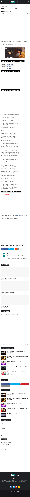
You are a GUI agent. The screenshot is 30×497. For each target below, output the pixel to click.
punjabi (22, 245)
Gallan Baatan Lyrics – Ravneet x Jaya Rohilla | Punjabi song (17, 372)
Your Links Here (4, 446)
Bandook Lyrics (7, 194)
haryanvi (2, 432)
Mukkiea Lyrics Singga (5, 306)
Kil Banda (5, 6)
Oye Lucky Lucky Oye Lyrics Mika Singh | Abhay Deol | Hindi (17, 409)
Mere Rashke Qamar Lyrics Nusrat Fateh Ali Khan (16, 351)
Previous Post (4, 344)
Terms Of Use (25, 493)
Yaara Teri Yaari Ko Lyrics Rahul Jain (13, 413)
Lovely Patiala (10, 68)
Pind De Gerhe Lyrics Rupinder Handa (14, 361)
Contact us (8, 493)
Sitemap (15, 495)
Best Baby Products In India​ (6, 442)
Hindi (2, 423)
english (2, 430)
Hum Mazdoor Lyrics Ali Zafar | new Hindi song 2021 (17, 366)
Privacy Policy (13, 493)
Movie (2, 426)
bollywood (3, 428)
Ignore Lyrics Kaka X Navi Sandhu (7, 292)
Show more (27, 264)
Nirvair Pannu (10, 64)
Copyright (19, 493)
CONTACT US (15, 216)
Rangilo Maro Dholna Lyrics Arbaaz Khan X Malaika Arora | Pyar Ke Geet (18, 357)
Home (2, 6)
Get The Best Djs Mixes (5, 444)
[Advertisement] (15, 27)
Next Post (26, 344)
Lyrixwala (14, 253)
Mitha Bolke (18, 215)
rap (1, 435)
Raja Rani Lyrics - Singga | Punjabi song (8, 278)
